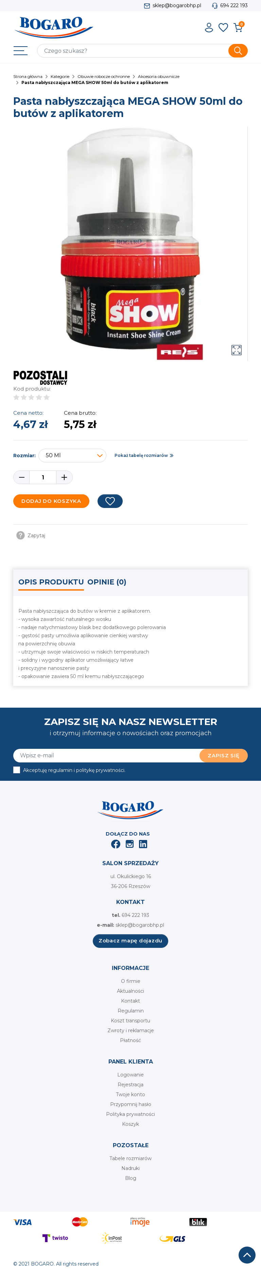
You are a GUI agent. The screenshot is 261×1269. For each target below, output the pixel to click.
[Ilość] (42, 477)
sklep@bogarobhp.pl (177, 5)
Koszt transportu (130, 1021)
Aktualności (130, 991)
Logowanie (130, 1075)
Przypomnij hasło (130, 1104)
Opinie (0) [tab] (106, 582)
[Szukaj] (142, 50)
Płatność (130, 1040)
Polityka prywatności (130, 1114)
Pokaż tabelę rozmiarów (141, 455)
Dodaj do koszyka (51, 501)
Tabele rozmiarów (130, 1158)
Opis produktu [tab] (51, 582)
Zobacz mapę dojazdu (130, 940)
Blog (130, 1178)
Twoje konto (130, 1094)
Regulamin (131, 1011)
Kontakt (130, 1001)
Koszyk (130, 1124)
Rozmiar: (24, 455)
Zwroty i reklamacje (130, 1030)
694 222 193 (234, 5)
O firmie (130, 981)
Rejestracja (130, 1085)
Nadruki (130, 1168)
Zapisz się (224, 755)
